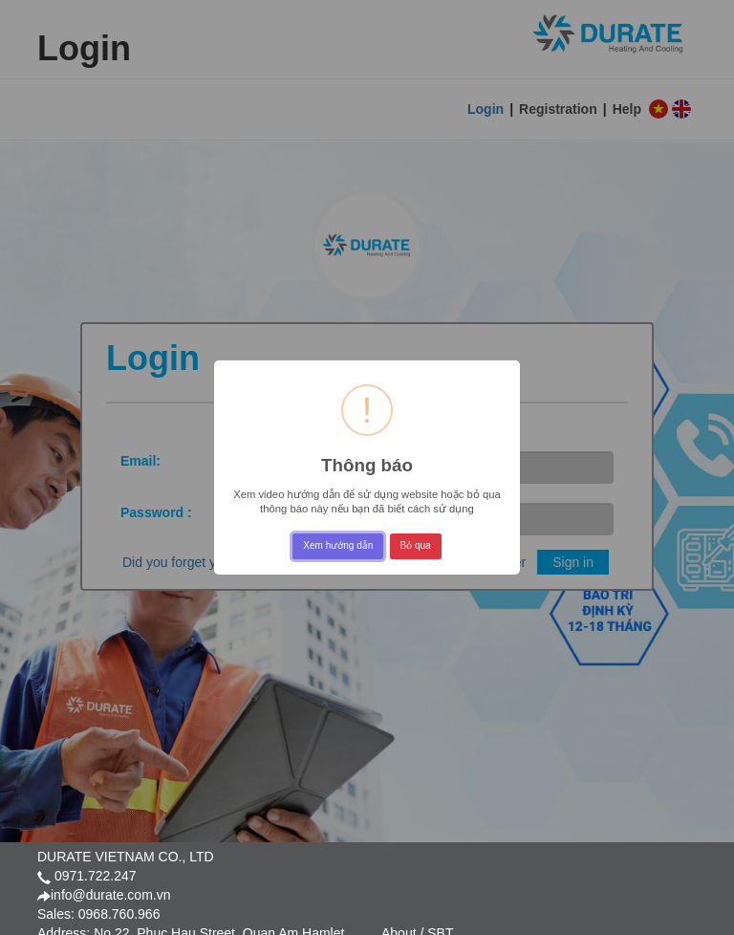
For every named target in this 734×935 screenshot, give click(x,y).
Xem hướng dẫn (338, 545)
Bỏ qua (415, 545)
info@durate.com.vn (111, 894)
